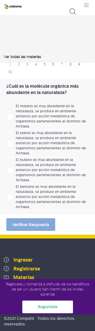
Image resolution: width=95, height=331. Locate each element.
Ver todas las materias (22, 57)
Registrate (48, 306)
